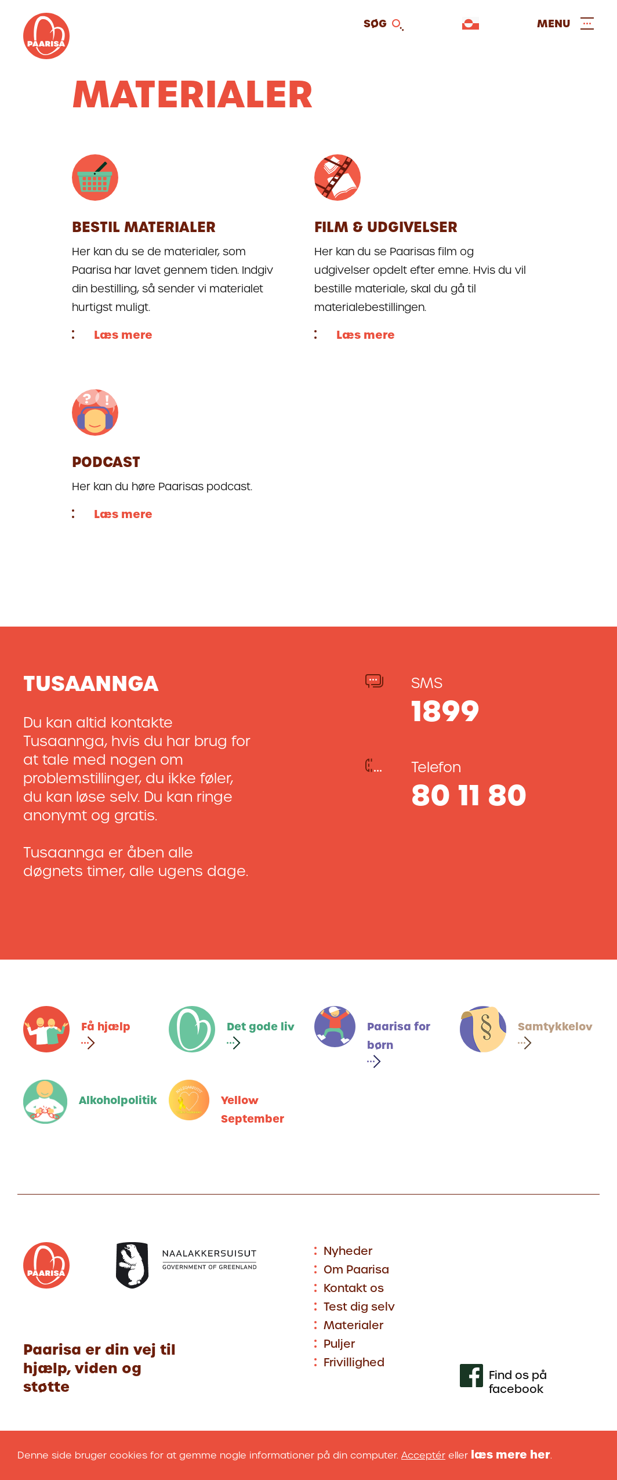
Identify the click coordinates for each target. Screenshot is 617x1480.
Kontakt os (354, 1288)
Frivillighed (354, 1362)
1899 (445, 711)
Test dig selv (359, 1307)
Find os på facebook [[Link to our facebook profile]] (518, 1382)
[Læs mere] (178, 248)
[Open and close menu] (565, 23)
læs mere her (510, 1455)
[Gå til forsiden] (46, 55)
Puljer (339, 1344)
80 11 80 (469, 795)
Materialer (353, 1325)
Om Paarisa (356, 1270)
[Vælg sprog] (470, 23)
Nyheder (348, 1251)
